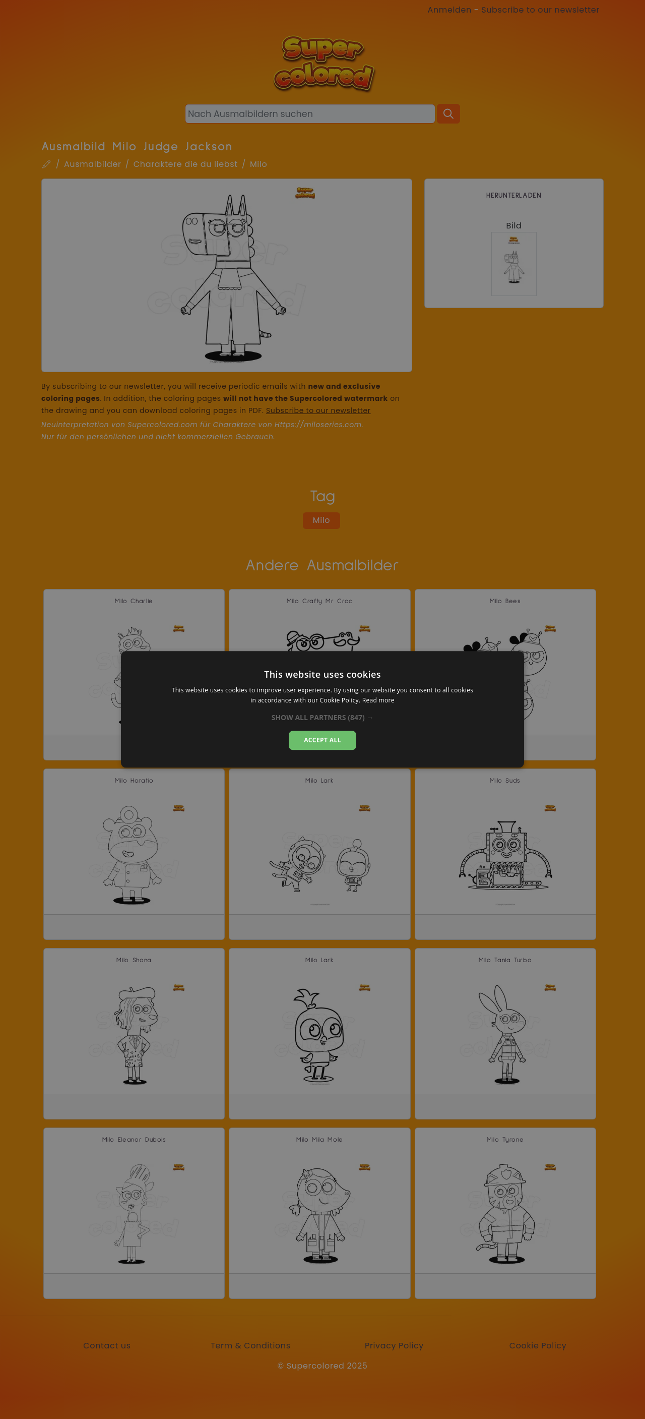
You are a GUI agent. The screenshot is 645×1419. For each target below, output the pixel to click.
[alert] (322, 709)
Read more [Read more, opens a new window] (378, 700)
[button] (323, 717)
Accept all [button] (322, 740)
